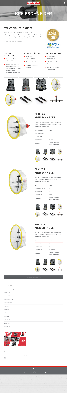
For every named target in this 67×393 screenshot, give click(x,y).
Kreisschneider (7, 313)
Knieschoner (7, 323)
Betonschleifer (7, 296)
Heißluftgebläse (7, 319)
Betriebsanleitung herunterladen (33, 277)
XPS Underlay (7, 326)
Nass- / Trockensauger (9, 289)
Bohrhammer (7, 292)
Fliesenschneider (8, 302)
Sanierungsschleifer (8, 299)
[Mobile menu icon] (64, 3)
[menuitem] (21, 382)
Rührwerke (6, 306)
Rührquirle (6, 309)
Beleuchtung (7, 316)
